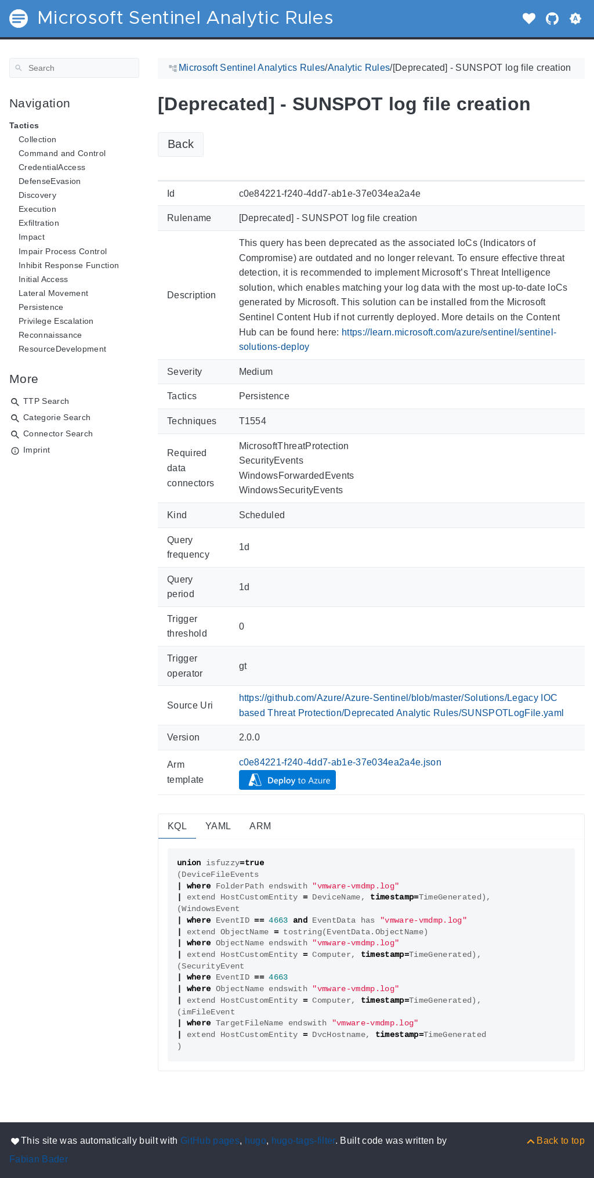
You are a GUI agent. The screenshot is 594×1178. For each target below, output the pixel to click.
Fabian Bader (38, 1159)
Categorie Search (56, 417)
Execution (37, 209)
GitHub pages (210, 1141)
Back (181, 144)
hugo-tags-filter (303, 1141)
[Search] (74, 68)
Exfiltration (39, 222)
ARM (260, 826)
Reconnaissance (50, 334)
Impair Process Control (63, 251)
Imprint (36, 449)
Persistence (41, 307)
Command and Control (62, 153)
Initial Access (43, 279)
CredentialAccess (52, 167)
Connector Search (58, 433)
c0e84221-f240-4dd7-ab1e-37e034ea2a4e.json (340, 762)
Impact (32, 236)
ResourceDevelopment (62, 348)
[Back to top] (555, 1141)
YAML (218, 826)
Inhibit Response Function (69, 265)
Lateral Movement (53, 293)
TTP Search (46, 401)
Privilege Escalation (56, 321)
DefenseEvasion (50, 181)
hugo (255, 1141)
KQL (177, 826)
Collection (37, 139)
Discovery (37, 195)
